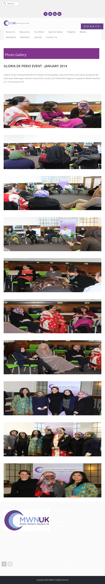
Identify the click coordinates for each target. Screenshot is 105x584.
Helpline (71, 31)
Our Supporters (62, 518)
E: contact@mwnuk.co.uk (66, 566)
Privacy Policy (61, 521)
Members (25, 37)
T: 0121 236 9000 (63, 562)
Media (83, 31)
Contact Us (51, 37)
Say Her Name (55, 31)
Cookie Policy (61, 525)
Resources (25, 31)
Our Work (39, 31)
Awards (38, 37)
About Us (10, 31)
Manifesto (11, 37)
